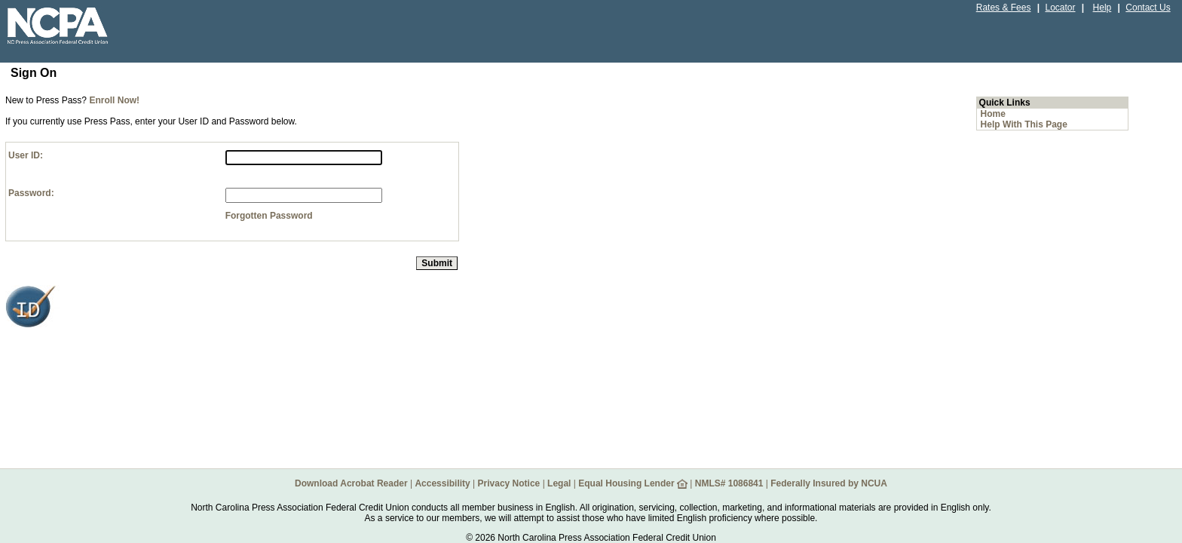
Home (993, 114)
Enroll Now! (114, 100)
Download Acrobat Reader (351, 483)
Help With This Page (1024, 124)
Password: (31, 193)
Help (1102, 7)
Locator (1060, 7)
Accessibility (442, 483)
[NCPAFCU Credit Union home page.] (87, 49)
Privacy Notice (509, 483)
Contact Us (1147, 7)
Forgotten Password (269, 215)
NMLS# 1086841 (729, 483)
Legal (559, 483)
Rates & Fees (1003, 7)
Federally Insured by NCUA (828, 483)
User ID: (25, 155)
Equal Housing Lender (632, 483)
